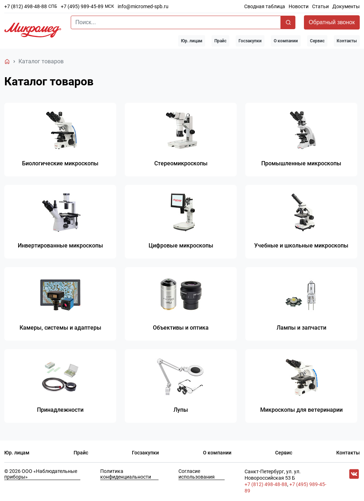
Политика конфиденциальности (125, 475)
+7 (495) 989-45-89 (82, 6)
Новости (299, 6)
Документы (346, 6)
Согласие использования (196, 475)
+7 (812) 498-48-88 (25, 6)
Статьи (320, 6)
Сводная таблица (264, 6)
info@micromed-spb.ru (143, 6)
